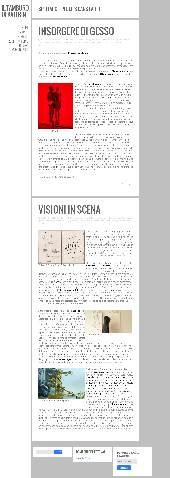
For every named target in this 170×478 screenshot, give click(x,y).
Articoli (23, 32)
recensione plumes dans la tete (76, 42)
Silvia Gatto (59, 40)
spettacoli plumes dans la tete (101, 42)
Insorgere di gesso (76, 31)
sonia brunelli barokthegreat (122, 218)
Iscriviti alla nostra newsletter (128, 454)
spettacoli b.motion (61, 221)
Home (25, 27)
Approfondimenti (76, 218)
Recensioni (96, 40)
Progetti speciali (17, 41)
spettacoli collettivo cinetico (80, 221)
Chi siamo (22, 36)
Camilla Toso (59, 218)
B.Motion (79, 40)
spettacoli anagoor (45, 221)
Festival (87, 40)
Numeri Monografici (20, 47)
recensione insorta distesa (52, 42)
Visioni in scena (69, 210)
